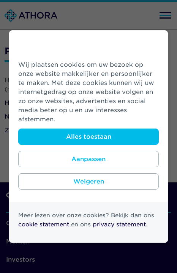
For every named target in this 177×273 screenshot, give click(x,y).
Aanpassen (88, 159)
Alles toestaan (88, 136)
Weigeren (88, 181)
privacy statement (119, 224)
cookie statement (43, 224)
